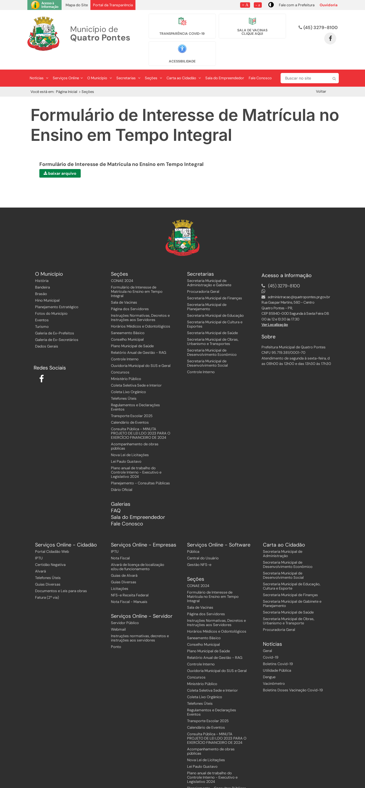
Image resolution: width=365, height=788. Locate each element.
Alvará (40, 559)
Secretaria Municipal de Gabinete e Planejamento (292, 591)
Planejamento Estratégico (56, 294)
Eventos (42, 307)
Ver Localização (274, 312)
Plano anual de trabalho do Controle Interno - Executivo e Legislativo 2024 (136, 459)
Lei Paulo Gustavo (126, 449)
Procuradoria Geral (203, 279)
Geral (267, 638)
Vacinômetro (274, 671)
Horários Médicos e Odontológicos (140, 314)
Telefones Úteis (124, 386)
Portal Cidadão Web (52, 539)
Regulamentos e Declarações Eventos (135, 394)
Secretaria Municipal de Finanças (214, 285)
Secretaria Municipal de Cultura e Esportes (214, 311)
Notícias (39, 65)
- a (258, 5)
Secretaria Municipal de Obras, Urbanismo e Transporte (288, 608)
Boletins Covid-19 (278, 651)
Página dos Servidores (130, 296)
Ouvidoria (329, 5)
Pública (193, 539)
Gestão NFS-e (199, 552)
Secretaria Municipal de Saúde (212, 320)
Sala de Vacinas (124, 290)
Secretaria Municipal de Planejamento (206, 294)
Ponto (116, 634)
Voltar (321, 79)
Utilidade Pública (277, 658)
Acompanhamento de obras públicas (135, 433)
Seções (153, 65)
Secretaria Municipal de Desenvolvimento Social (207, 350)
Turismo (42, 314)
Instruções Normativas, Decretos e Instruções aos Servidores (140, 305)
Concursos (120, 360)
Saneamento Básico (128, 320)
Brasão (41, 281)
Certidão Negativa (50, 552)
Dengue (269, 664)
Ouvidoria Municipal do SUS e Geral (141, 353)
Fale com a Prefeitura (297, 5)
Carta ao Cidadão (184, 65)
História (41, 268)
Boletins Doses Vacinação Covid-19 (293, 677)
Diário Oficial (121, 477)
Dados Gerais (46, 334)
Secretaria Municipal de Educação (215, 303)
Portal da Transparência (113, 5)
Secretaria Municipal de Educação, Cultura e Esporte (291, 573)
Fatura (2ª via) (47, 585)
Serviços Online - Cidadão (66, 532)
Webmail (118, 617)
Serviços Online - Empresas (143, 532)
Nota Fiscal (120, 545)
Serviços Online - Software (218, 532)
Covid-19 (270, 645)
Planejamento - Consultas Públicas (140, 470)
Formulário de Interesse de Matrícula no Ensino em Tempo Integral (137, 279)
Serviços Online (68, 65)
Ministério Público (126, 366)
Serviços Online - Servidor (142, 604)
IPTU (39, 545)
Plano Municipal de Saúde (132, 333)
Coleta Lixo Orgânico (128, 379)
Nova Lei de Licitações (130, 442)
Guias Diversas (47, 572)
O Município (99, 65)
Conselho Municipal (127, 327)
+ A (245, 5)
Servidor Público (125, 610)
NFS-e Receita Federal (130, 582)
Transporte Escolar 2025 (132, 403)
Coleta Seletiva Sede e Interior (136, 373)
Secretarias (128, 65)
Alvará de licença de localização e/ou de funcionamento (137, 554)
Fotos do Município (51, 301)
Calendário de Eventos (130, 410)
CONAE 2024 (122, 268)
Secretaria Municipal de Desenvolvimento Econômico (212, 340)
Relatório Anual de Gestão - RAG (138, 340)
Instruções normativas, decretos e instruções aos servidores (140, 625)
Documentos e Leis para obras (61, 578)
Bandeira (42, 275)
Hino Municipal (47, 288)
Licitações (119, 576)
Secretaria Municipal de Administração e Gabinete (209, 270)
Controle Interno (125, 346)
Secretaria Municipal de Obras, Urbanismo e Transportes (212, 329)
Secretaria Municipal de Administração (282, 541)
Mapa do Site (77, 5)
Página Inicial (66, 79)
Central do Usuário (203, 545)
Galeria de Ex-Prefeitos (54, 320)
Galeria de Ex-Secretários (56, 327)
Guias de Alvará (124, 563)
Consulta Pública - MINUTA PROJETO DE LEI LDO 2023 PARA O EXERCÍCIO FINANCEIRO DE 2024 (140, 420)
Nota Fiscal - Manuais (129, 589)
